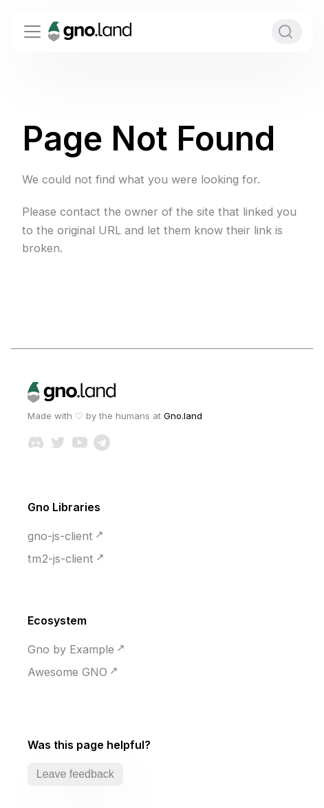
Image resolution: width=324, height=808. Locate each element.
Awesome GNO (67, 672)
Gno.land (183, 415)
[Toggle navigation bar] (32, 31)
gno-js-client (60, 536)
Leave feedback (75, 774)
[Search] (287, 31)
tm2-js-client (61, 558)
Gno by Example (71, 649)
